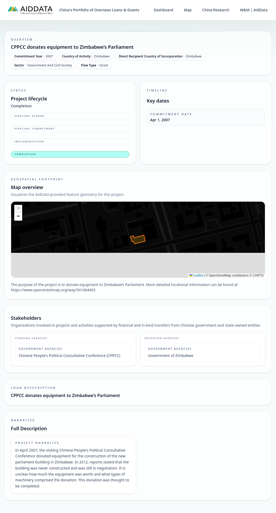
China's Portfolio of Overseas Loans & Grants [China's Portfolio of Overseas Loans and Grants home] (99, 9)
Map (188, 9)
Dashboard (163, 9)
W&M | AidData (254, 9)
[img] (138, 240)
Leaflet (196, 275)
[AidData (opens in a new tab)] (30, 10)
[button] (18, 209)
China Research (216, 9)
